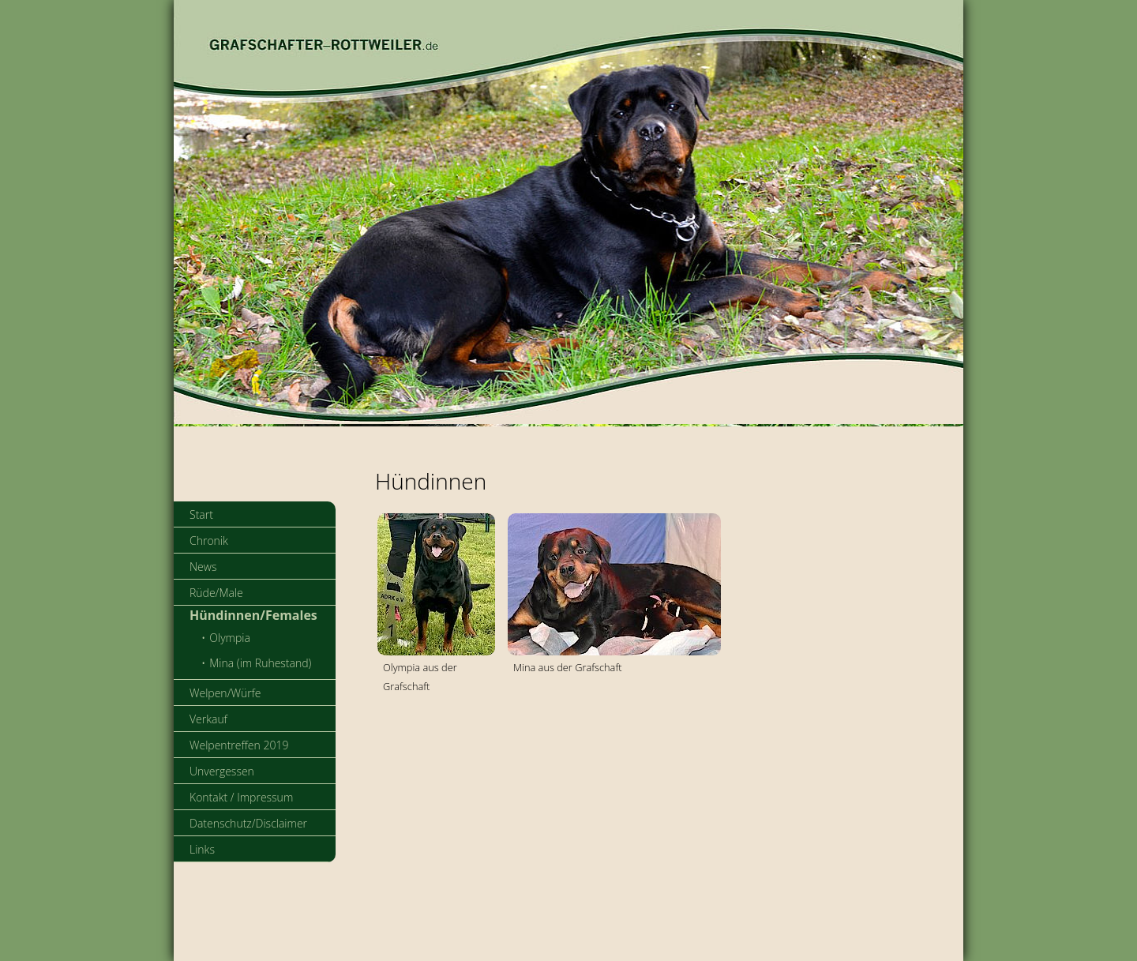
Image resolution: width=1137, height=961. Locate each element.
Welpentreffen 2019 (239, 745)
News (203, 566)
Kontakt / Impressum (241, 797)
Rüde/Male (216, 592)
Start (201, 514)
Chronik (209, 540)
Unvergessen (222, 771)
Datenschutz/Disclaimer (248, 823)
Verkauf (208, 718)
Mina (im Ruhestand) (260, 662)
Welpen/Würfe (225, 692)
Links (202, 849)
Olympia (229, 637)
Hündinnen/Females (253, 615)
